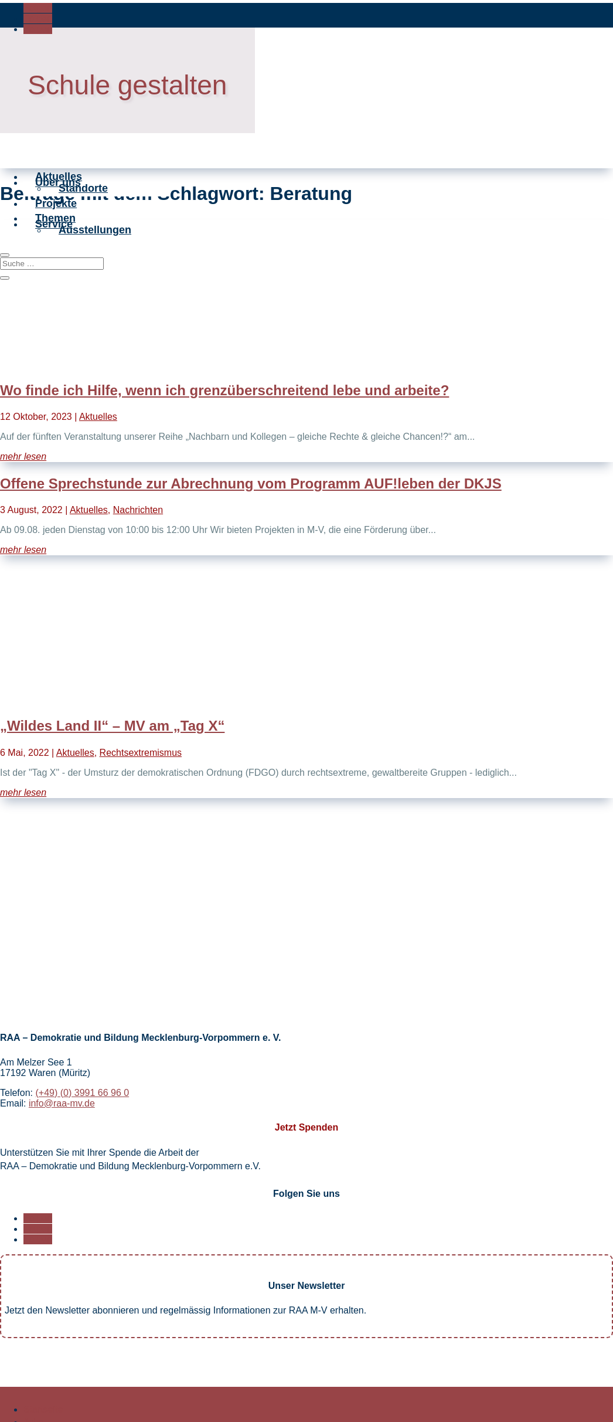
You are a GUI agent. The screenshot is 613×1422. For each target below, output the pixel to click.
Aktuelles (58, 176)
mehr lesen (23, 456)
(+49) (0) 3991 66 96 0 (82, 1093)
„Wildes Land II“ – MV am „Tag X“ (112, 726)
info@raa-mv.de (62, 1103)
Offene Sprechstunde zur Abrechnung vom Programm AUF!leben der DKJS (251, 483)
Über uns (58, 199)
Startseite (43, 1409)
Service (54, 275)
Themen (55, 252)
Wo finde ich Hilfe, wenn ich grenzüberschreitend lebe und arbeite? (224, 390)
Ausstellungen (95, 298)
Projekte (56, 237)
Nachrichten (138, 510)
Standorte (83, 222)
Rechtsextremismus (141, 753)
